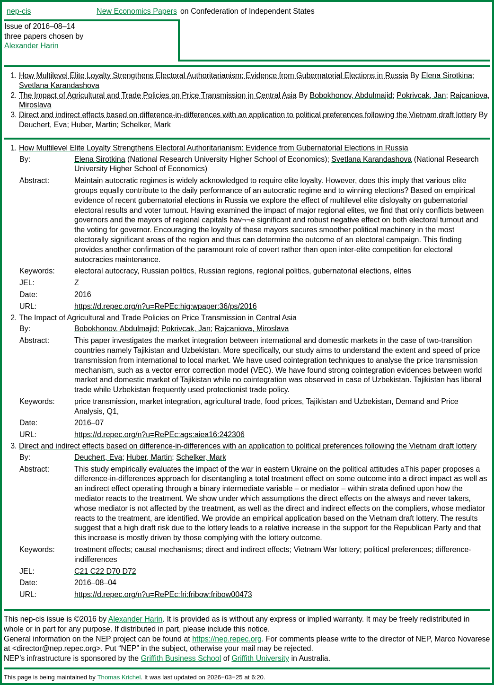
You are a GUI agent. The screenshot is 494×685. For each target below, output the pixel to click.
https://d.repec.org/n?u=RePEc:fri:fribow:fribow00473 (163, 594)
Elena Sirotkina (446, 75)
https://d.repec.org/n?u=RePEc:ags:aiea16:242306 (159, 434)
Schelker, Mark (146, 125)
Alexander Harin (31, 46)
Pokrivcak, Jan (421, 95)
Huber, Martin (93, 125)
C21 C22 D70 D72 (105, 571)
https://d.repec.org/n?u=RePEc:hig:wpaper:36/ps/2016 (165, 306)
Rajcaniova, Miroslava (252, 329)
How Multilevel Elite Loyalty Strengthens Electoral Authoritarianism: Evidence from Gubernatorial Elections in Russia (213, 75)
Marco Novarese (462, 639)
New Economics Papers (137, 11)
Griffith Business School (181, 658)
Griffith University (260, 658)
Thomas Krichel (119, 677)
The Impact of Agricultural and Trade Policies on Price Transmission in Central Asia (158, 95)
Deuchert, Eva (43, 125)
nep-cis (19, 11)
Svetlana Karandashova (59, 85)
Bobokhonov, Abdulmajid (351, 95)
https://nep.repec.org (227, 639)
